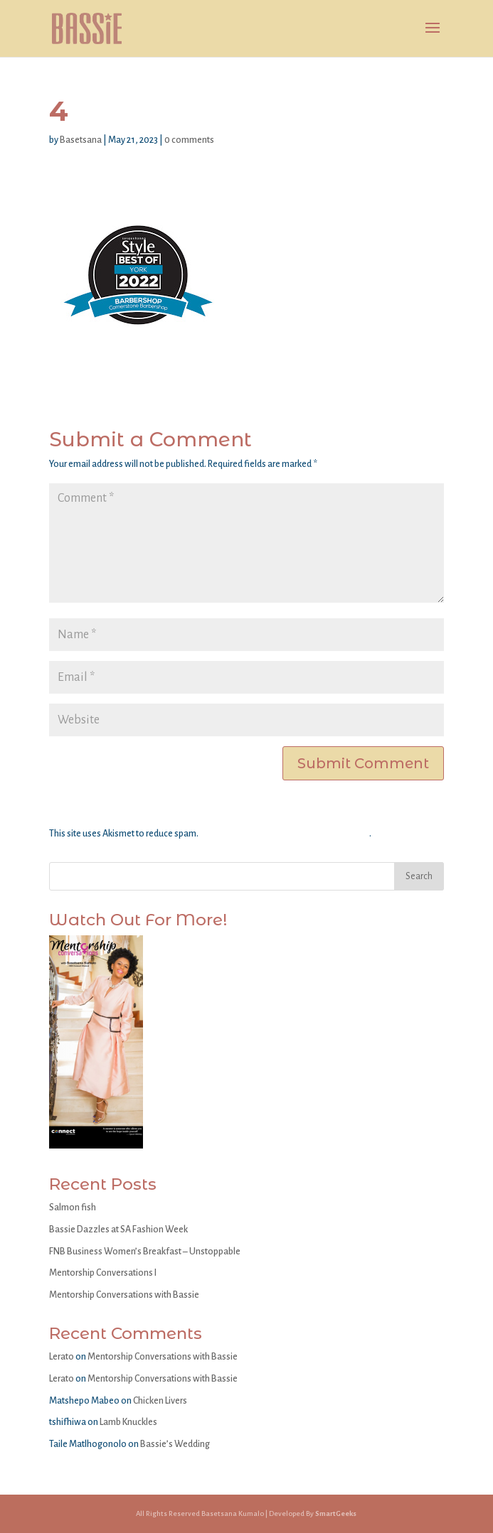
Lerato (61, 1357)
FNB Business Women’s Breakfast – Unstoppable (144, 1252)
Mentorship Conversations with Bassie (124, 1295)
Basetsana (81, 140)
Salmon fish (72, 1207)
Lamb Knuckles (128, 1422)
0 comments (189, 140)
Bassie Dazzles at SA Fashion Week (118, 1230)
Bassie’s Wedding (175, 1444)
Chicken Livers (160, 1401)
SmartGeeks (335, 1513)
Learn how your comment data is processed (284, 834)
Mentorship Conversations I (103, 1273)
